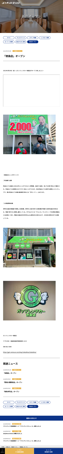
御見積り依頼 (48, 451)
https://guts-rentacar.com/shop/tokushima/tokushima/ (19, 352)
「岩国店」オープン (9, 373)
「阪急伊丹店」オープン (11, 392)
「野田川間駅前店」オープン (12, 382)
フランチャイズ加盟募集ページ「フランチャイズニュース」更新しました (22, 426)
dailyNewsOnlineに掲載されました (12, 434)
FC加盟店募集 (19, 451)
